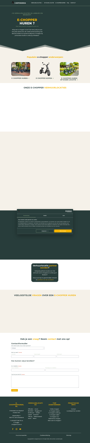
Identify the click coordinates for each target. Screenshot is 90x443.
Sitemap (68, 433)
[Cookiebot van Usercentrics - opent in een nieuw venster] (66, 211)
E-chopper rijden (54, 412)
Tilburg (30, 414)
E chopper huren (21, 76)
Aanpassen (45, 230)
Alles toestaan (63, 230)
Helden (38, 410)
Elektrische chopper (54, 416)
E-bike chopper (54, 407)
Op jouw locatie (49, 2)
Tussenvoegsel (37, 352)
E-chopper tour (54, 414)
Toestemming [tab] (26, 215)
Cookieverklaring (45, 433)
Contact (73, 2)
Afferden (30, 407)
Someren (36, 412)
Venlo (29, 416)
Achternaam (59, 352)
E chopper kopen (44, 76)
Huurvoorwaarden (21, 433)
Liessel (30, 412)
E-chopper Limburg (54, 411)
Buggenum (38, 409)
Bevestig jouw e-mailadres (50, 365)
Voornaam (13, 352)
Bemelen (30, 409)
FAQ (68, 2)
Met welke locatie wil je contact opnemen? (21, 343)
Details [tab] (45, 215)
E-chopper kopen (60, 2)
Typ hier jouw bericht (18, 372)
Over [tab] (64, 215)
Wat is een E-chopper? (54, 418)
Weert (34, 416)
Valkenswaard (38, 414)
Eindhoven (31, 410)
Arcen (36, 407)
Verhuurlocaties (36, 2)
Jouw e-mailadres (14, 365)
